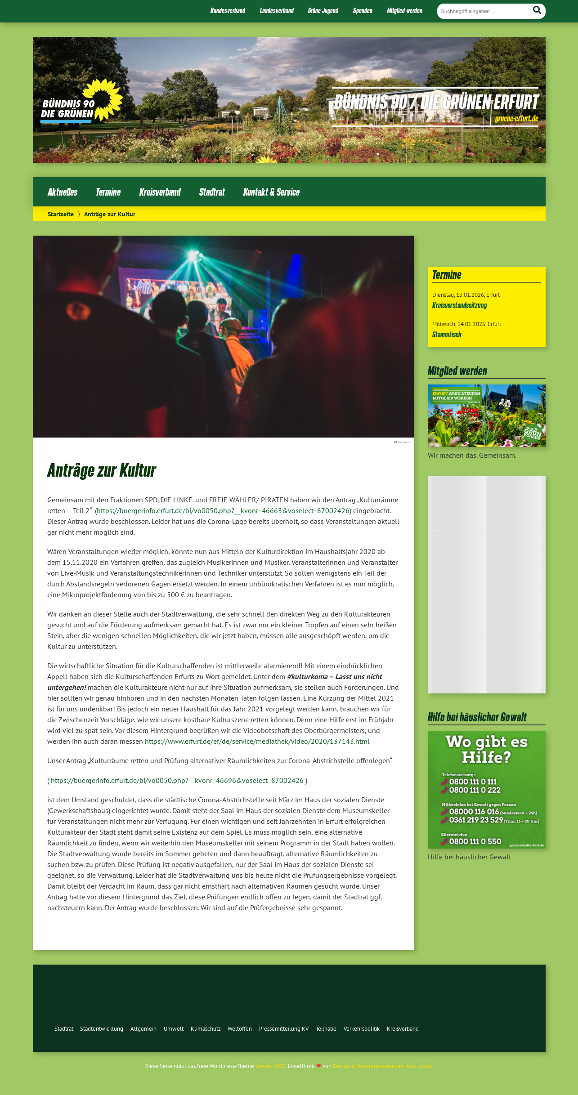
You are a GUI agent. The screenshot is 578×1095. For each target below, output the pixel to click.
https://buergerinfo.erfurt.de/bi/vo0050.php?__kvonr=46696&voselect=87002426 (177, 780)
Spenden (362, 10)
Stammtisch (447, 334)
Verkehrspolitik (362, 1028)
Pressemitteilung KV (284, 1028)
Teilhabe (326, 1028)
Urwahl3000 (270, 1066)
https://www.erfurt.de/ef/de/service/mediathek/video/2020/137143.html (257, 741)
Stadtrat (212, 191)
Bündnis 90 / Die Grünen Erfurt (436, 101)
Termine (108, 191)
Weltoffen (240, 1028)
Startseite (61, 214)
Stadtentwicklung (101, 1028)
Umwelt (174, 1028)
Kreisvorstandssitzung (459, 305)
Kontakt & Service (271, 191)
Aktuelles (62, 191)
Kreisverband (159, 191)
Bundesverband (228, 10)
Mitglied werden (404, 10)
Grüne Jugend (323, 10)
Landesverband (277, 10)
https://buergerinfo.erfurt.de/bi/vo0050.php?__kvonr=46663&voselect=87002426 (223, 510)
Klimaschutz (206, 1028)
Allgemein (143, 1028)
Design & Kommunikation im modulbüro (383, 1066)
